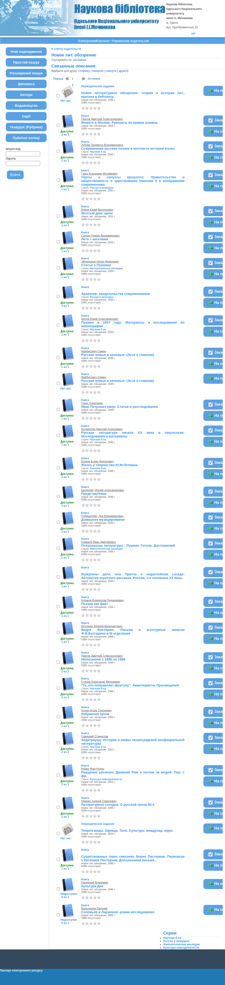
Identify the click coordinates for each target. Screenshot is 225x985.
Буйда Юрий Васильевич (97, 209)
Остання (94, 78)
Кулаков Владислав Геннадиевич (102, 600)
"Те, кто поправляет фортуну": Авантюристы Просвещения (130, 685)
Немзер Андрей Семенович (98, 801)
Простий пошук (26, 62)
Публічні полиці (26, 138)
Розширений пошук (26, 73)
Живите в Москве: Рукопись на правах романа (119, 122)
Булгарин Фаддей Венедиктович (101, 626)
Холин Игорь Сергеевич (96, 710)
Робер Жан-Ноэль (92, 768)
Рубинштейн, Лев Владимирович (102, 516)
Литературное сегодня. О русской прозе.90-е (118, 804)
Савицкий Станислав (94, 736)
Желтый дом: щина (97, 213)
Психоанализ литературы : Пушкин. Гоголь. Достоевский (128, 545)
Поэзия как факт (94, 604)
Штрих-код (13, 149)
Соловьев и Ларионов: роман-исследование (118, 912)
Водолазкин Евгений (94, 908)
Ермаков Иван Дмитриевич (98, 542)
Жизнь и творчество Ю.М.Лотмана (109, 465)
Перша (58, 78)
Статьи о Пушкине (96, 265)
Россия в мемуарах (101, 187)
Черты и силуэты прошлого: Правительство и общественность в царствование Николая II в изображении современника (133, 180)
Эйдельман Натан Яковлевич (100, 261)
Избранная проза (95, 714)
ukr (193, 33)
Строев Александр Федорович (100, 681)
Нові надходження (26, 51)
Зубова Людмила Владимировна (102, 145)
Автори (26, 95)
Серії (26, 116)
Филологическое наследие (106, 268)
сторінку (84, 71)
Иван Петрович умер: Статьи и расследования (119, 407)
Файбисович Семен (93, 351)
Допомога (26, 84)
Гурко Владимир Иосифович (99, 173)
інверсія (97, 71)
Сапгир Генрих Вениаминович (100, 235)
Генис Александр (92, 403)
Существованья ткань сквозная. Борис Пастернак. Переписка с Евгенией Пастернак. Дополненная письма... (133, 858)
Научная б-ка (98, 151)
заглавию (79, 60)
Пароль (11, 158)
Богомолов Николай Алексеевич (102, 429)
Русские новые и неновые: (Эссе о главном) (117, 355)
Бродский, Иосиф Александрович (102, 490)
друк (122, 71)
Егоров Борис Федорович (97, 461)
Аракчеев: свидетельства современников (115, 294)
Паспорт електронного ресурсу (21, 970)
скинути (111, 71)
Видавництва (26, 105)
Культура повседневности (106, 779)
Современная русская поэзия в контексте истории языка (128, 148)
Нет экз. (66, 100)
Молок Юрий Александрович (99, 319)
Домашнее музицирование (103, 519)
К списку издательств (66, 48)
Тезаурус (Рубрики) (26, 127)
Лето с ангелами (94, 239)
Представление (94, 493)
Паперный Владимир (94, 882)
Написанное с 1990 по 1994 (103, 659)
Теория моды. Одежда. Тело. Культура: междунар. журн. (127, 830)
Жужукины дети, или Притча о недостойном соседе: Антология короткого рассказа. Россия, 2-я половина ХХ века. (133, 576)
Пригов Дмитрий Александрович (102, 119)
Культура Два (92, 886)
